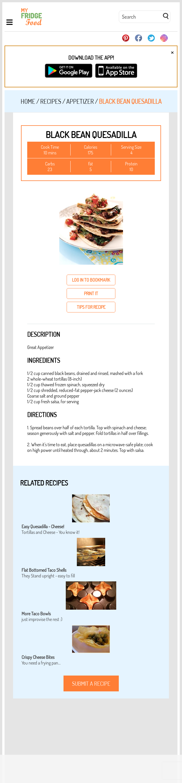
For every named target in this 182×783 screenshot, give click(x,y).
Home (28, 101)
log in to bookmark (91, 280)
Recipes (50, 101)
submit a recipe (91, 683)
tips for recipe (91, 307)
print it (91, 293)
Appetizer (80, 101)
